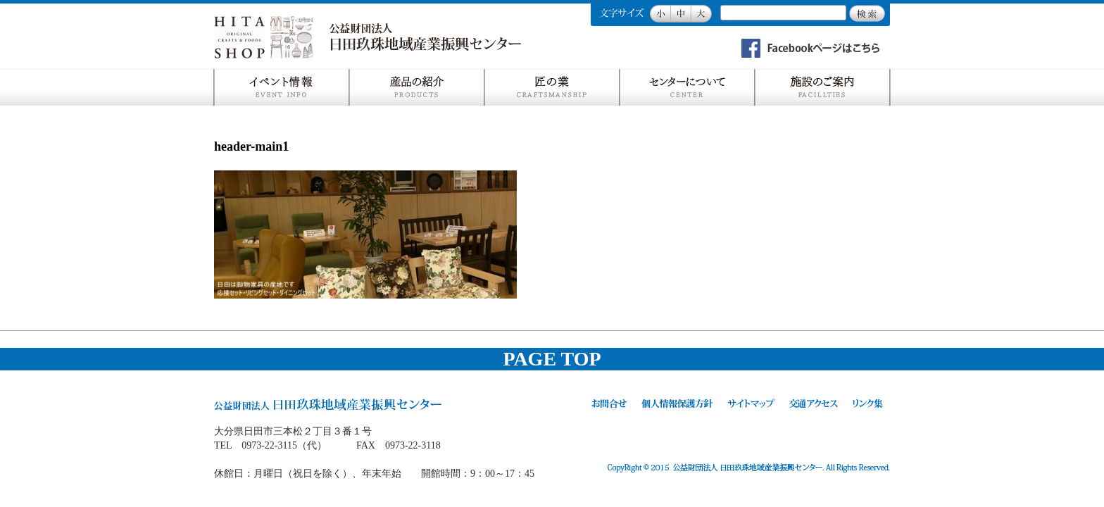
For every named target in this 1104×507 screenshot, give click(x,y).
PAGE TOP (552, 359)
